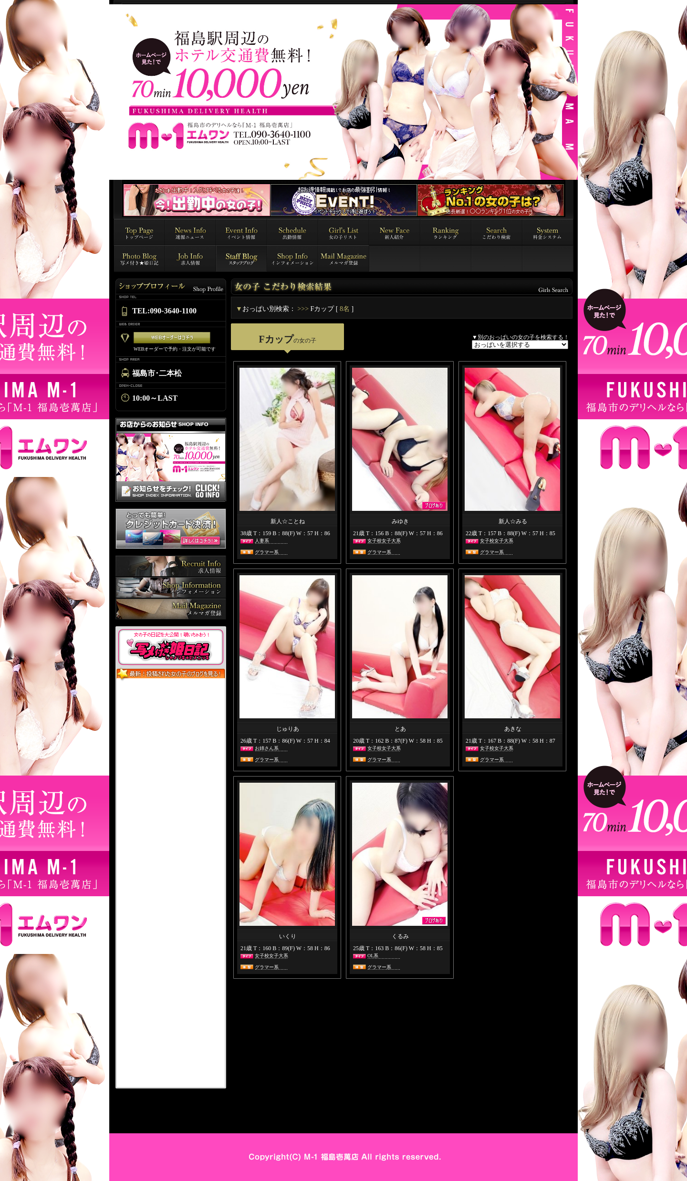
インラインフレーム (171, 884)
